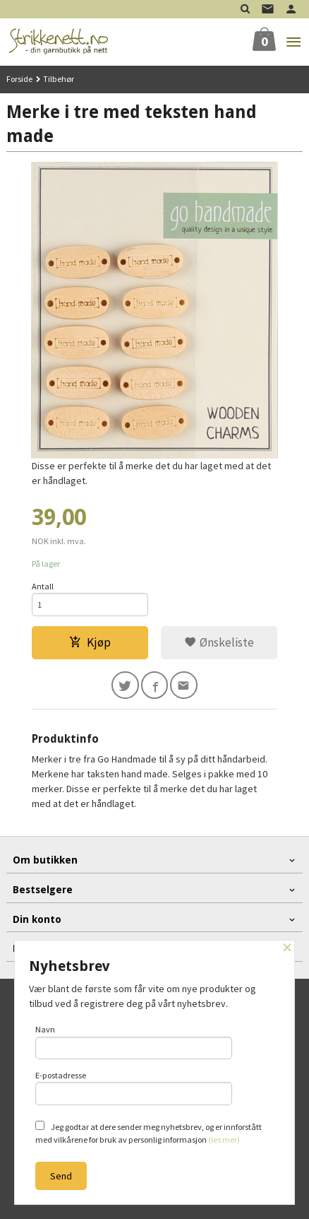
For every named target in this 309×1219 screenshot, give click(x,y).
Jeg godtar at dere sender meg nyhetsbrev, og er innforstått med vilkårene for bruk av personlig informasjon (148, 1133)
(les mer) (224, 1139)
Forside (19, 78)
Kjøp (90, 642)
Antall (43, 586)
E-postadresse (133, 1087)
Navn (133, 1041)
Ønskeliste (219, 642)
